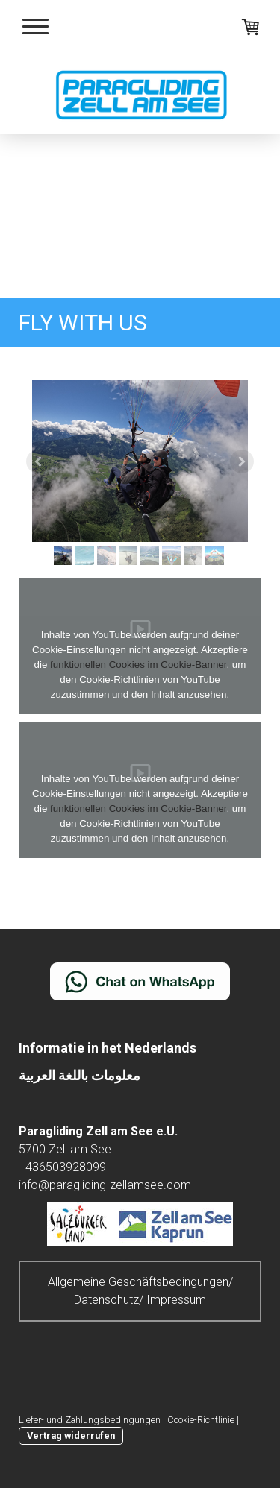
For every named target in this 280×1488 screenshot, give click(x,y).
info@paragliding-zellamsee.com (105, 1185)
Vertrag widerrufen (71, 1435)
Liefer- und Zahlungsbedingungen (90, 1419)
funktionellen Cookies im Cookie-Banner (138, 664)
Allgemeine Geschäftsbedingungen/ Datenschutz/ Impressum (140, 1291)
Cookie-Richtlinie (200, 1419)
